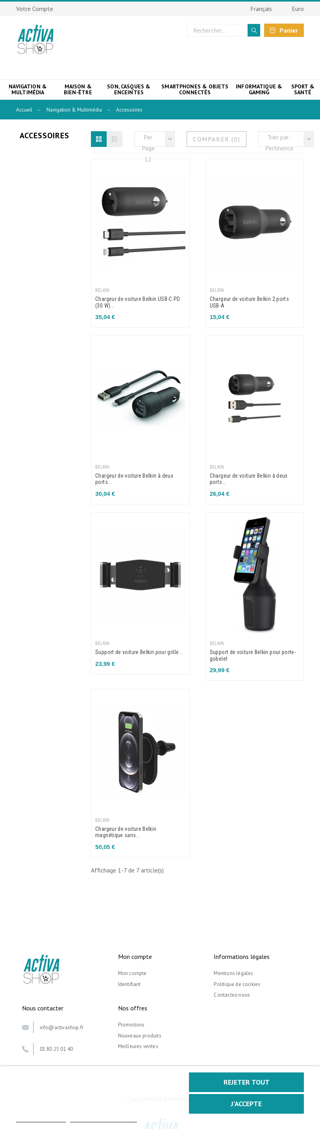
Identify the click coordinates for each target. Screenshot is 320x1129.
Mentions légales (233, 973)
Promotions (131, 1024)
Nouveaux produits (139, 1035)
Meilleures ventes (138, 1046)
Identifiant (129, 984)
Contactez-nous (232, 995)
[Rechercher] (223, 30)
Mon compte (132, 973)
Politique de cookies (237, 984)
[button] (99, 139)
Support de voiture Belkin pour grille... (139, 652)
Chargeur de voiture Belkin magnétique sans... (125, 832)
